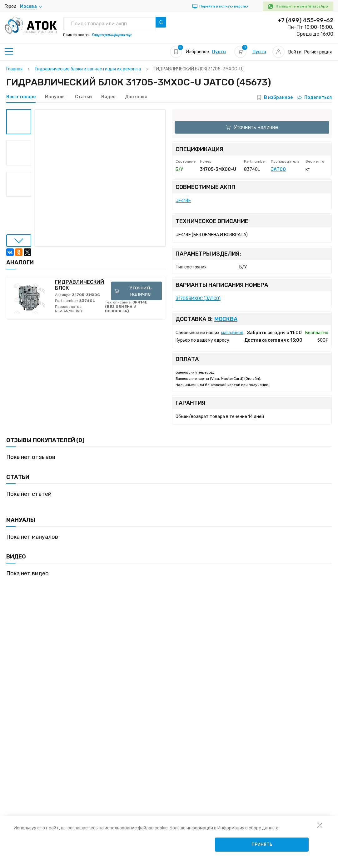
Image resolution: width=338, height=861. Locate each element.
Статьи (83, 96)
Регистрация (318, 52)
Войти (294, 52)
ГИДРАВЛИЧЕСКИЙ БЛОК (79, 285)
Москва (225, 319)
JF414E (183, 200)
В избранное (278, 97)
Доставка (136, 96)
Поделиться (314, 97)
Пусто (219, 51)
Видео (108, 96)
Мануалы (55, 96)
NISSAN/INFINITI (69, 311)
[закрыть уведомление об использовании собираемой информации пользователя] (320, 825)
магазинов (232, 332)
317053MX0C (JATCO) (198, 298)
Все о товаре (21, 96)
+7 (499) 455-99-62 (305, 20)
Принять (261, 844)
